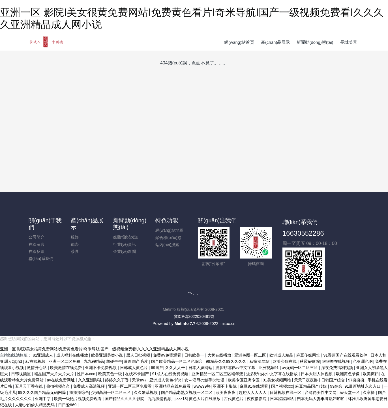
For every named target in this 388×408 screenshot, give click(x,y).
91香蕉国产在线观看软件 (345, 355)
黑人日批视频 (138, 355)
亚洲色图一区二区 (250, 355)
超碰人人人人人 (253, 392)
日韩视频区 (21, 374)
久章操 (369, 392)
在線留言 (36, 244)
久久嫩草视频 (146, 392)
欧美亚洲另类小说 (107, 355)
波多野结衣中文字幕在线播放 (272, 374)
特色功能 (166, 220)
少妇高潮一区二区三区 (111, 392)
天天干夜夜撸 (306, 380)
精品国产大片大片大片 (54, 374)
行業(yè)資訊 (124, 244)
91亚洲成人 (43, 355)
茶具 (75, 251)
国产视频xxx (282, 386)
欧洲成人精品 (281, 355)
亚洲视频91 (269, 367)
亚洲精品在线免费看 (173, 386)
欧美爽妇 (371, 374)
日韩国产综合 (333, 380)
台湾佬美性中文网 (321, 392)
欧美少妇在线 (285, 361)
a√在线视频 (35, 361)
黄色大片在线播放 (205, 398)
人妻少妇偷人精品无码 (35, 405)
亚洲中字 (43, 398)
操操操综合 (79, 392)
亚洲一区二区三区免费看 (130, 386)
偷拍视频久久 (58, 386)
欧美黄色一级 (110, 374)
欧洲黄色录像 (348, 374)
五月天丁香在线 (29, 386)
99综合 (336, 386)
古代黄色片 (234, 398)
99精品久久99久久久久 (226, 361)
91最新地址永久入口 (362, 386)
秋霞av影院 (310, 361)
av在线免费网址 (61, 380)
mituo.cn (227, 323)
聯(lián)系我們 (41, 258)
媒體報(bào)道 (125, 237)
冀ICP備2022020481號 (194, 316)
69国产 (157, 367)
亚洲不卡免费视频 (101, 367)
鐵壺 (75, 244)
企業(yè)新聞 (124, 251)
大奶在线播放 (219, 355)
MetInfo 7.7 (185, 323)
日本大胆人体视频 (317, 374)
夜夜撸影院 (257, 398)
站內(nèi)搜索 (167, 244)
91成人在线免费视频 (170, 374)
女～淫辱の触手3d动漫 (205, 380)
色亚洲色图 (363, 361)
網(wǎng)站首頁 (239, 42)
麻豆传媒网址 (308, 355)
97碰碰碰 (356, 380)
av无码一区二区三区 (300, 367)
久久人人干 (175, 367)
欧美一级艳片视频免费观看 (78, 398)
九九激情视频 (160, 398)
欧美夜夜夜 (226, 392)
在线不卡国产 (137, 374)
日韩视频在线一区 (286, 392)
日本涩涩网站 (282, 398)
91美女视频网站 (277, 380)
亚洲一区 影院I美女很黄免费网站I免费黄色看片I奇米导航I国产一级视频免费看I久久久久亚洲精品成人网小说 (94, 349)
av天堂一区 (350, 392)
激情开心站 (37, 367)
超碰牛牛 (114, 361)
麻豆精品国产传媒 (311, 386)
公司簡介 (36, 237)
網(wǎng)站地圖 (169, 230)
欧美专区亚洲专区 (244, 380)
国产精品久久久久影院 (125, 398)
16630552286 (303, 233)
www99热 (202, 386)
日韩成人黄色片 (134, 367)
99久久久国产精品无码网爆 (42, 392)
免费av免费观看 (167, 355)
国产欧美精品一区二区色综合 (177, 361)
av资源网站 (260, 361)
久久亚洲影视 (90, 380)
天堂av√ (139, 380)
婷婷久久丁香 (117, 380)
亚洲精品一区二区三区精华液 (218, 374)
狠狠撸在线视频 (336, 361)
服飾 (75, 237)
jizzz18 (181, 398)
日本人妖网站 (200, 367)
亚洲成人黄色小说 (165, 380)
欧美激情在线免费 (66, 367)
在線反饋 (36, 251)
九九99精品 (94, 361)
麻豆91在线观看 (254, 386)
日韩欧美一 (194, 355)
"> (192, 293)
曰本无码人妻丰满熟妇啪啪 (321, 398)
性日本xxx (86, 374)
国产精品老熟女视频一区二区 (187, 392)
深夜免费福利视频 (337, 367)
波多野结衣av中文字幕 (235, 367)
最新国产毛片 (136, 361)
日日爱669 (68, 405)
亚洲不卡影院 (225, 386)
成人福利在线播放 (72, 355)
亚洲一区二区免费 (65, 361)
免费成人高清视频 (89, 386)
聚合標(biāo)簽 (168, 237)
